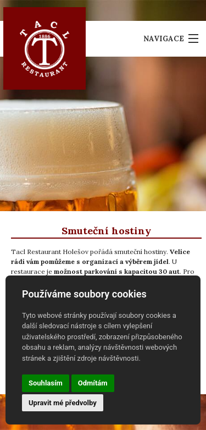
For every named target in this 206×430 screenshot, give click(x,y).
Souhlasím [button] (46, 383)
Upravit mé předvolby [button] (63, 403)
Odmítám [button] (93, 383)
